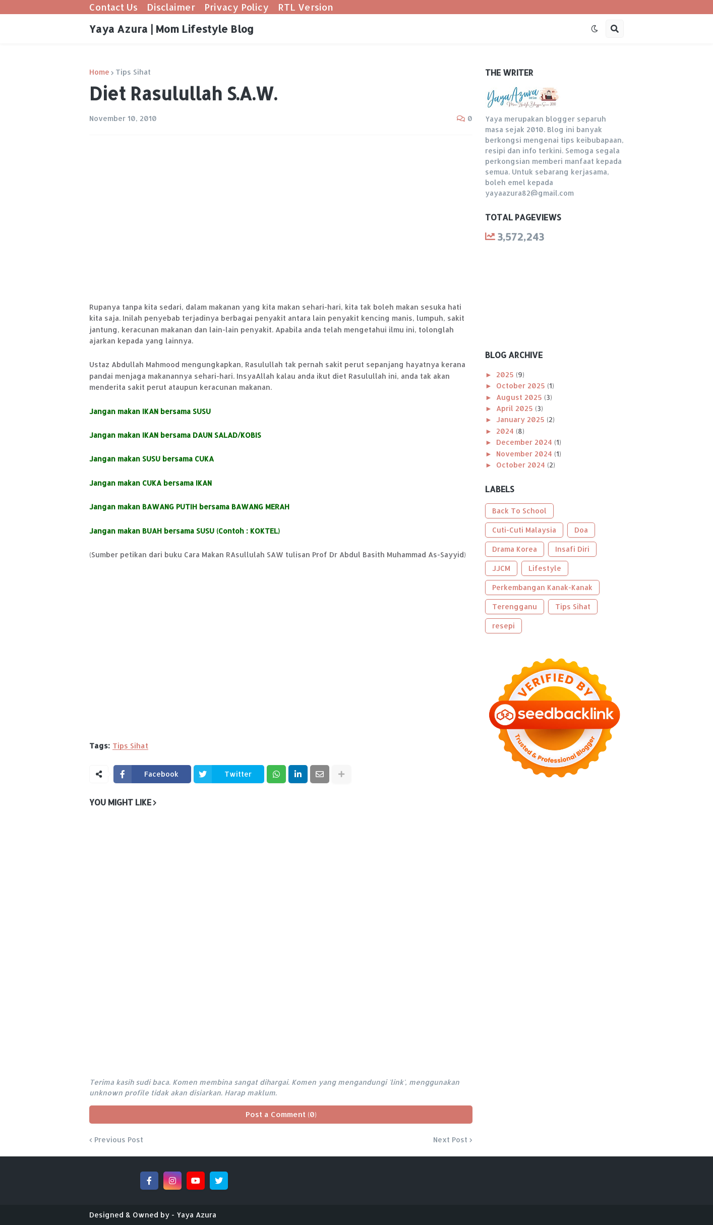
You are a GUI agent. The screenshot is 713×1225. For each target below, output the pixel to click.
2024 (506, 431)
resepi (503, 625)
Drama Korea (514, 549)
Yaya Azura (196, 1214)
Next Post (450, 1139)
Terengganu (514, 606)
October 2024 (521, 464)
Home (99, 72)
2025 (506, 374)
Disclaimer (171, 7)
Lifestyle (544, 568)
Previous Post (118, 1139)
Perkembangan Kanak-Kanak (542, 587)
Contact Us (113, 7)
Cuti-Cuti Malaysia (524, 530)
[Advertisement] (280, 218)
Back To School (519, 510)
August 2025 (520, 397)
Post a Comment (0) (281, 1114)
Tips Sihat (133, 72)
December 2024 (525, 442)
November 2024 (525, 453)
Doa (581, 530)
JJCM (501, 568)
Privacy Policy (236, 7)
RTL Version (305, 7)
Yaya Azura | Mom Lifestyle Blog (171, 28)
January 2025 (521, 419)
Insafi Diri (572, 549)
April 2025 (515, 408)
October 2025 (521, 385)
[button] (594, 29)
